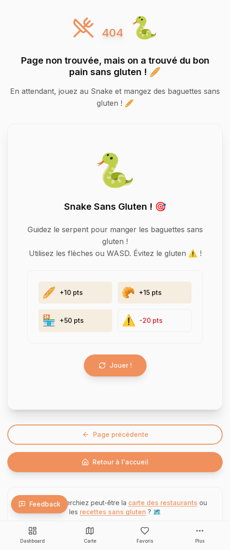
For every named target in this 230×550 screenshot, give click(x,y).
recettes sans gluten (113, 512)
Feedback (39, 504)
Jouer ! (115, 365)
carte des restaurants (162, 502)
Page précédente (115, 434)
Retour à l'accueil (115, 462)
